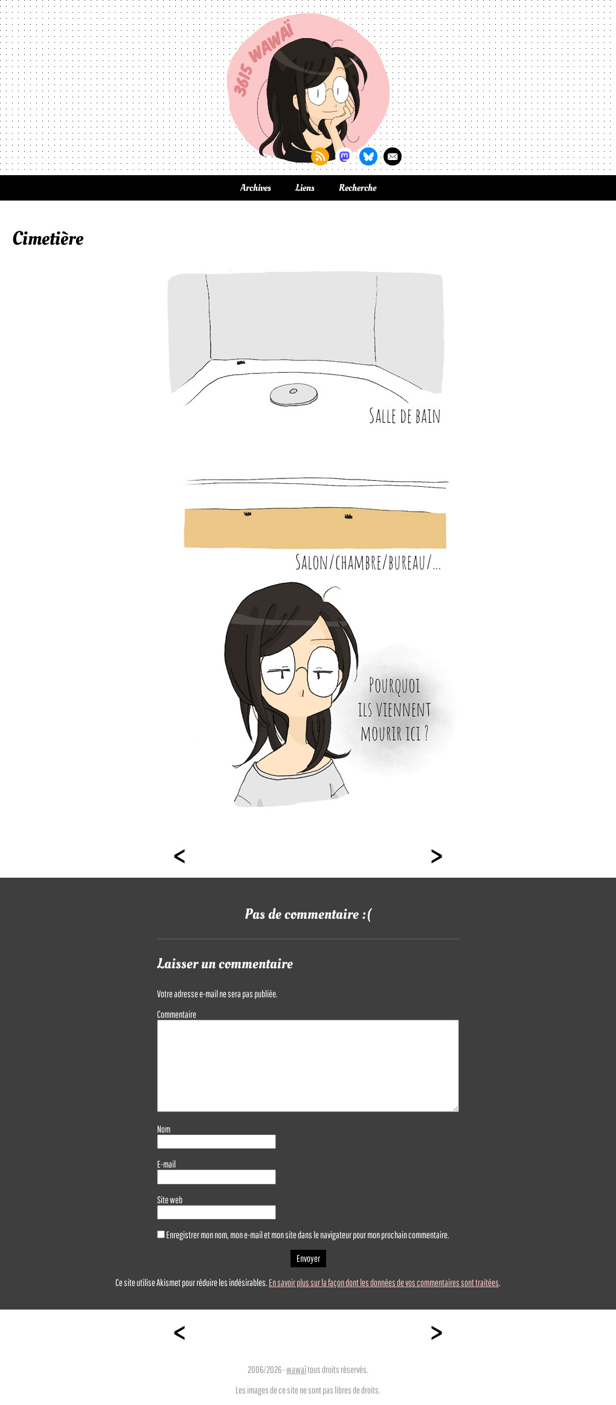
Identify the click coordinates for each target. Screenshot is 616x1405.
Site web (169, 1199)
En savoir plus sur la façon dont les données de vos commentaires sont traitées (384, 1282)
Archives (255, 188)
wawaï (296, 1369)
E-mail (166, 1164)
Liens (305, 188)
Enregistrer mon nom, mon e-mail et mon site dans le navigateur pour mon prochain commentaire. (307, 1234)
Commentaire (176, 1014)
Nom (163, 1129)
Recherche (357, 188)
